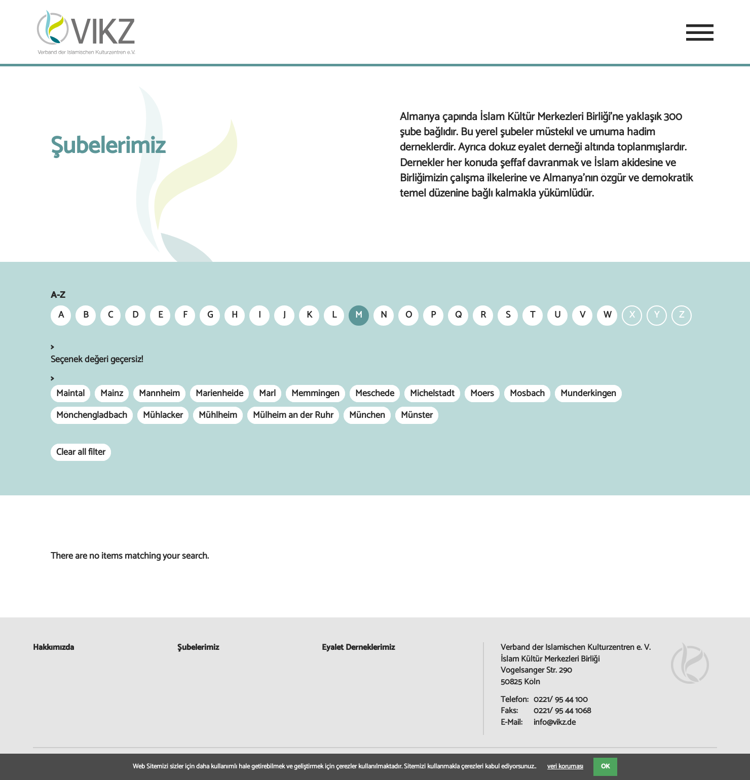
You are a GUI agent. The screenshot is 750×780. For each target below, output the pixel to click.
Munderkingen (588, 393)
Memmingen (315, 393)
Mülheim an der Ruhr (293, 415)
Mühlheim (218, 415)
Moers (482, 393)
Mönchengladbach (91, 415)
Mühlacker (163, 415)
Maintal (70, 393)
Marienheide (219, 393)
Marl (267, 393)
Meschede (374, 393)
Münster (417, 415)
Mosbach (527, 393)
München (367, 415)
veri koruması (565, 766)
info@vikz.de (555, 722)
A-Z (58, 295)
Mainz (111, 393)
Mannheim (159, 393)
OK (605, 766)
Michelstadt (432, 393)
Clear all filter (80, 452)
